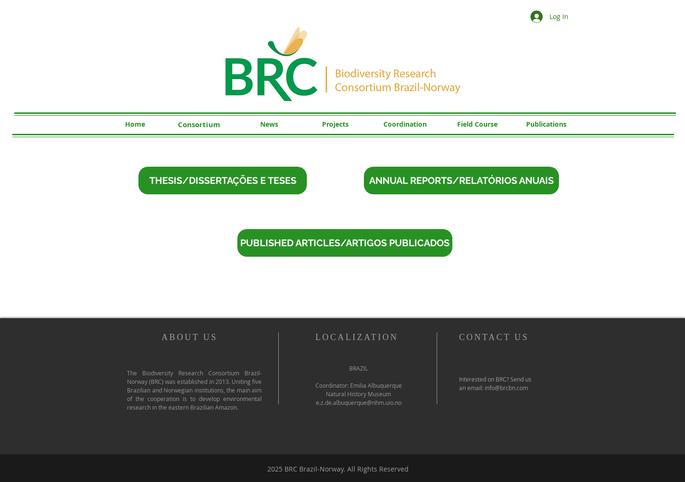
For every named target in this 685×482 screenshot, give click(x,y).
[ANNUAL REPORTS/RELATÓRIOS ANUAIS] (461, 180)
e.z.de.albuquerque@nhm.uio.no (358, 402)
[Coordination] (405, 124)
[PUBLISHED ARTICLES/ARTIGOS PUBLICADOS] (344, 243)
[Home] (135, 124)
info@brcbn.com (506, 388)
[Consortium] (199, 124)
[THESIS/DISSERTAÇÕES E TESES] (222, 180)
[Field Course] (477, 124)
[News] (269, 124)
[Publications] (546, 124)
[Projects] (335, 124)
